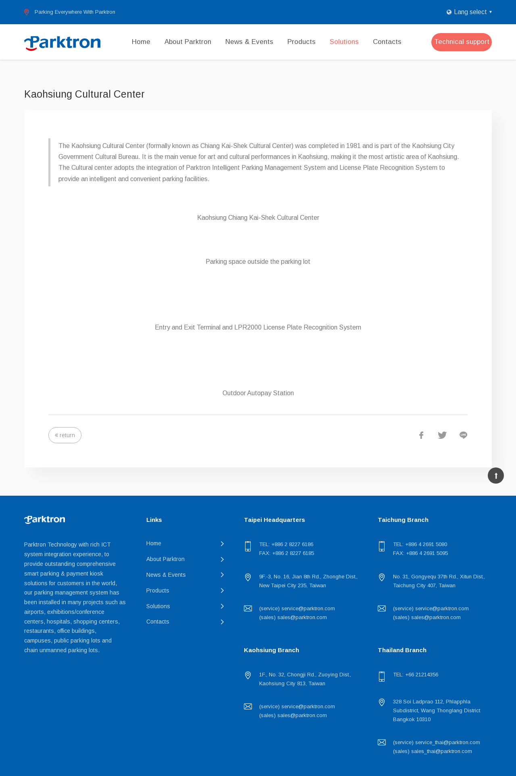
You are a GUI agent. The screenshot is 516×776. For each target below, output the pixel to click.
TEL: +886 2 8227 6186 (286, 544)
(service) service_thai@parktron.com (436, 742)
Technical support (461, 42)
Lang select (470, 11)
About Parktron (187, 42)
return (67, 435)
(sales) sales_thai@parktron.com (432, 751)
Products (301, 42)
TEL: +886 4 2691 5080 (420, 544)
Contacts (387, 42)
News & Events (249, 42)
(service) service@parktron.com (297, 608)
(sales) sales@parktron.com (293, 617)
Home (141, 42)
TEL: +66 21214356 (415, 675)
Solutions (344, 42)
